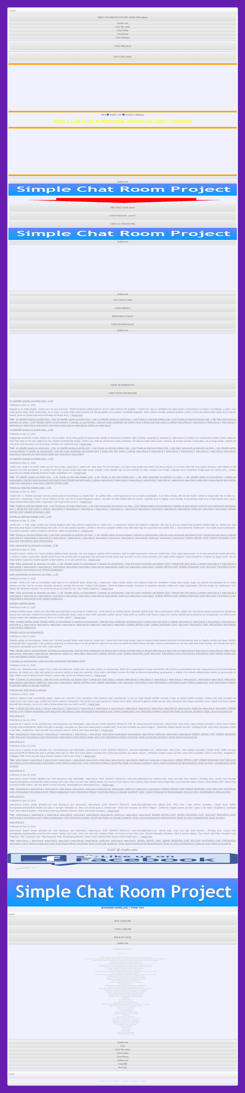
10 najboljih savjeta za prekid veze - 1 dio (117, 419)
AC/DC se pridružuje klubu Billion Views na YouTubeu (126, 993)
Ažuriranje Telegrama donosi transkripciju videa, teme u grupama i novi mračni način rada (125, 971)
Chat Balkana (123, 37)
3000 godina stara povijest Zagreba (126, 1002)
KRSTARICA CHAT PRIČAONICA (36, 541)
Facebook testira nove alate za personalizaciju (125, 982)
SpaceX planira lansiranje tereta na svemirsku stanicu (126, 976)
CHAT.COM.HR (122, 929)
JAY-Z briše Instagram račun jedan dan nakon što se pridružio (126, 990)
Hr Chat (122, 1067)
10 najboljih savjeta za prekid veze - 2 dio (77, 419)
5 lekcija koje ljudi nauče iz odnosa (159, 422)
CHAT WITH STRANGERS (122, 393)
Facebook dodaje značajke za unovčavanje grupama (125, 987)
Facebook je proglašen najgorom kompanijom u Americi (126, 979)
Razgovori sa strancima (126, 1009)
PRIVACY (135, 1081)
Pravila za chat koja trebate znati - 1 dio (196, 419)
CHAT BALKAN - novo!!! (123, 215)
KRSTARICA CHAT (122, 316)
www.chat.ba (81, 425)
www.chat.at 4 (199, 422)
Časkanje (126, 1015)
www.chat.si (55, 425)
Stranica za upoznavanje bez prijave (126, 1013)
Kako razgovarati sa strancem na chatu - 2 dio (198, 448)
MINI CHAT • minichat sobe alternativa (126, 1020)
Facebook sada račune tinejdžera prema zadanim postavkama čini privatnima (126, 966)
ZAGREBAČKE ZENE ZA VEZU (215, 792)
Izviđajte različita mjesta (22, 603)
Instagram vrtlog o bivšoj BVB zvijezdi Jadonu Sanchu (125, 968)
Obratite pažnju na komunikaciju (52, 422)
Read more (77, 415)
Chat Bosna (126, 1028)
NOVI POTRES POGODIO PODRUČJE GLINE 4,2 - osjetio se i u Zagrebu (126, 1004)
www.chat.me (67, 425)
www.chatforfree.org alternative (126, 1024)
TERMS (143, 1081)
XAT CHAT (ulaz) (123, 56)
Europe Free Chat (126, 1026)
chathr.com (122, 23)
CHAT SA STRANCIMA (122, 224)
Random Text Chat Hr (126, 1001)
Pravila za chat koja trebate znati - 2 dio (157, 419)
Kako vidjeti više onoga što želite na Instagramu (126, 970)
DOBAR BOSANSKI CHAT (37, 512)
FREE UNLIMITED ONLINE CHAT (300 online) (123, 17)
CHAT (12, 10)
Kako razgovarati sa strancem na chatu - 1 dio (33, 574)
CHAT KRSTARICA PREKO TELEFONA (28, 656)
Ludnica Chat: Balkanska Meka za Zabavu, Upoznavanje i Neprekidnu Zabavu (126, 957)
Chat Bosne (122, 34)
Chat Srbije (123, 30)
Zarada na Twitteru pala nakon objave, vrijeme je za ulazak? (126, 992)
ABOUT (117, 1081)
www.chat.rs (105, 425)
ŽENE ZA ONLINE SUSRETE (35, 685)
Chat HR (122, 1064)
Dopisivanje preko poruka (126, 1034)
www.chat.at (29, 425)
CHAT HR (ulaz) (122, 46)
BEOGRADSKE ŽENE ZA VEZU (198, 763)
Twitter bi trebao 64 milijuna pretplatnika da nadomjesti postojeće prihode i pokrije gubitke (125, 974)
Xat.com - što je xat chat (126, 1007)
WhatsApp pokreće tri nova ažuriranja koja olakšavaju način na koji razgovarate (126, 988)
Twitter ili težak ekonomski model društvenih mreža (125, 963)
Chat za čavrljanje (126, 1010)
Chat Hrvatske (122, 27)
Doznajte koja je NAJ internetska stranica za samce (125, 995)
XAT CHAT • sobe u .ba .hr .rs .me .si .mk (125, 1018)
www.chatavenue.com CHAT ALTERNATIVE (125, 1021)
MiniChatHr (126, 998)
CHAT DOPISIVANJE (122, 324)
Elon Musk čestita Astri (126, 984)
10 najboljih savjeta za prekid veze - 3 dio (31, 401)
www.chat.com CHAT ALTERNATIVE (126, 1023)
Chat (122, 1046)
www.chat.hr (78, 454)
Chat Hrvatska (125, 1031)
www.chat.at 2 (229, 422)
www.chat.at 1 (16, 425)
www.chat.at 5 (185, 422)
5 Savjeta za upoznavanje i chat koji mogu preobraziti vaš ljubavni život (105, 422)
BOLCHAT (14, 541)
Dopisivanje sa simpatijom (126, 1032)
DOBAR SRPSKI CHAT (57, 483)
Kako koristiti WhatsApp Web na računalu (126, 981)
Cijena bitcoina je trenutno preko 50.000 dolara (126, 1006)
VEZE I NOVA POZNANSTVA (218, 711)
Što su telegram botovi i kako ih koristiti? (126, 973)
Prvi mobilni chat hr (125, 999)
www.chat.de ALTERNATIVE (125, 1017)
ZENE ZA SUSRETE (221, 843)
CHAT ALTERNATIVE (123, 385)
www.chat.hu (42, 425)
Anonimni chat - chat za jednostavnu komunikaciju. (125, 996)
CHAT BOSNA (122, 308)
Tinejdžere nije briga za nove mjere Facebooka (125, 962)
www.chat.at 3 (214, 422)
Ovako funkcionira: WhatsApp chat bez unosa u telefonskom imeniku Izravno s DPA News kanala (126, 960)
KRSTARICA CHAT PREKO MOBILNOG (43, 570)
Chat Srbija (126, 1029)
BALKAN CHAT (122, 937)
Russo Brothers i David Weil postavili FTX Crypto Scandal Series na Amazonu (125, 965)
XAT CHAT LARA (122, 300)
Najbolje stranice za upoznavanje (126, 1012)
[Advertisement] (122, 88)
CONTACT (126, 1081)
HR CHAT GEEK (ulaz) (122, 207)
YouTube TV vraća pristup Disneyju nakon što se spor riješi (126, 977)
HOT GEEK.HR (122, 921)
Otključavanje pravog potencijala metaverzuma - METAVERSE (126, 985)
